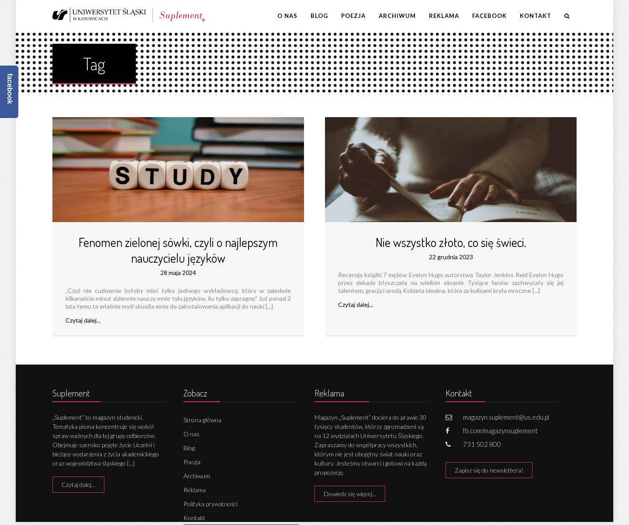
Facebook (489, 15)
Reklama (444, 15)
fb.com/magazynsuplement (500, 431)
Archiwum (397, 15)
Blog (319, 15)
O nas (287, 15)
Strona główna (202, 420)
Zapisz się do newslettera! (489, 470)
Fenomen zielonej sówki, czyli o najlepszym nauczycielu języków (178, 250)
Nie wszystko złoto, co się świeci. (451, 242)
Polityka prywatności (210, 504)
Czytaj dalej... (83, 320)
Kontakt (535, 15)
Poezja (353, 15)
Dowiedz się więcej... (350, 493)
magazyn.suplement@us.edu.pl (506, 417)
